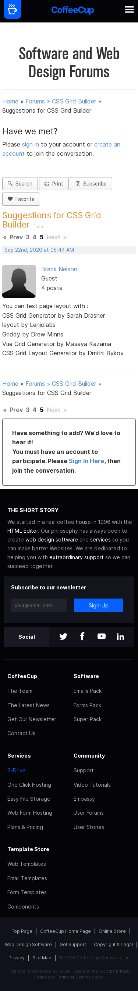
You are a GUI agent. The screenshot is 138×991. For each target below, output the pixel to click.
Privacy (16, 957)
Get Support (73, 944)
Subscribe (91, 184)
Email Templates (27, 878)
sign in (31, 144)
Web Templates (26, 864)
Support (84, 770)
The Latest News (28, 705)
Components (23, 906)
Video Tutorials (92, 785)
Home (10, 101)
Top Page (22, 931)
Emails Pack (88, 691)
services (100, 539)
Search (20, 184)
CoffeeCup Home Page (65, 931)
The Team (19, 691)
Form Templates (27, 892)
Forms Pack (87, 705)
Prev (16, 237)
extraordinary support (76, 557)
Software (86, 676)
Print (54, 184)
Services (19, 755)
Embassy (84, 799)
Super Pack (88, 719)
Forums (35, 101)
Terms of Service (74, 977)
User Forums (89, 813)
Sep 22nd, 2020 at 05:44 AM (39, 250)
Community (89, 755)
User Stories (89, 827)
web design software (51, 539)
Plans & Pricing (25, 827)
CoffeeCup (22, 676)
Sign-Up (99, 605)
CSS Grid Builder (74, 101)
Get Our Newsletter (31, 719)
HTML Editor (22, 531)
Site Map (42, 957)
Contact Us (21, 733)
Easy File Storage (28, 799)
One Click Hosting (29, 785)
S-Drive (16, 770)
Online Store (112, 931)
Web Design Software (28, 944)
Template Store (28, 849)
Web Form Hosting (29, 813)
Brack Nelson (59, 269)
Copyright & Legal (113, 944)
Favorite (21, 199)
